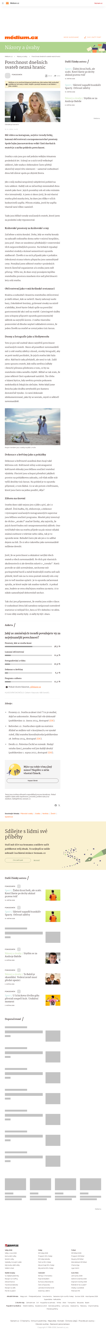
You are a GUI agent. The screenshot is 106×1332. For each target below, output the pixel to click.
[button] (32, 106)
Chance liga (75, 1265)
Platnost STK (75, 1291)
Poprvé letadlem (43, 1279)
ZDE (51, 721)
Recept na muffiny (11, 1279)
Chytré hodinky (93, 1306)
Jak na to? (37, 860)
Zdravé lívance (10, 1282)
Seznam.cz (98, 3)
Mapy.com (23, 1296)
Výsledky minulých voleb (13, 1262)
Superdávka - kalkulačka (52, 1299)
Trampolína (72, 1303)
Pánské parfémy (52, 1309)
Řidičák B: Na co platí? (79, 1285)
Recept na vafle (10, 1288)
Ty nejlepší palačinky (12, 1276)
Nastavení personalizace (60, 1324)
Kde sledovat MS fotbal (79, 1262)
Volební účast (9, 1268)
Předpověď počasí (35, 1296)
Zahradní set (30, 1303)
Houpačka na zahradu (47, 1303)
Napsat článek (33, 780)
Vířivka (59, 1303)
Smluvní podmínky (39, 1321)
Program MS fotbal (77, 1256)
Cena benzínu (47, 1296)
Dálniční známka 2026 (79, 1279)
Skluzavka (80, 1303)
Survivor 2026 (79, 1296)
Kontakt (60, 1321)
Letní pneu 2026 (76, 1276)
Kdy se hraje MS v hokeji (46, 1265)
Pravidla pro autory (86, 1321)
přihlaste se (35, 687)
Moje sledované (71, 37)
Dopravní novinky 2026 (79, 1282)
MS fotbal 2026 (76, 1253)
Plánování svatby (27, 813)
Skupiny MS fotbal (77, 1259)
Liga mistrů (75, 1268)
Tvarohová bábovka (11, 1285)
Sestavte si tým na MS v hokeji (63, 1296)
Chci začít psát (92, 37)
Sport (68, 69)
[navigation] (3, 3)
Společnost (9, 817)
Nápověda (52, 1321)
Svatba (37, 813)
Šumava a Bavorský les (46, 1282)
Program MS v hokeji (45, 1256)
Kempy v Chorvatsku (45, 1276)
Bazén (87, 1303)
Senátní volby (9, 1259)
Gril (37, 1303)
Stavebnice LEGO (41, 1306)
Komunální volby (10, 1256)
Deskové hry (74, 1306)
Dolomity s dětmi (44, 1291)
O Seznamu (25, 1321)
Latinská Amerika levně (46, 1288)
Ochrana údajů (71, 1321)
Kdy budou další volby (12, 1265)
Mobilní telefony (28, 1306)
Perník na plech (10, 1291)
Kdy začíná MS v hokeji (45, 1268)
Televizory (83, 1306)
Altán (64, 1303)
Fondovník (17, 75)
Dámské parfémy (54, 1306)
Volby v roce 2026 (11, 1253)
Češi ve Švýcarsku (44, 1285)
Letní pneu (65, 1306)
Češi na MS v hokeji (44, 1262)
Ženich (53, 813)
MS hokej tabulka (44, 1259)
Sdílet (57, 75)
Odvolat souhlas (42, 1324)
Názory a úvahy (73, 98)
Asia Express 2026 (91, 1296)
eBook (48, 75)
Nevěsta (45, 813)
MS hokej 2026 (43, 1253)
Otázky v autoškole (77, 1288)
